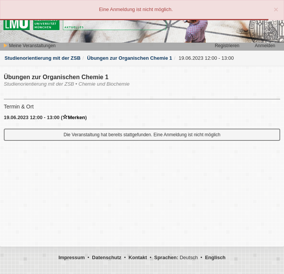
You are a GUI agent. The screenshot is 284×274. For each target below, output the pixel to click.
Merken (74, 117)
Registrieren (227, 45)
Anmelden (265, 45)
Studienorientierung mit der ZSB (42, 58)
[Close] (276, 9)
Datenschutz (106, 257)
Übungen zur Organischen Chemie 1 (129, 58)
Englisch (215, 257)
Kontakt (138, 257)
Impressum (71, 257)
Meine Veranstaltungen (29, 45)
